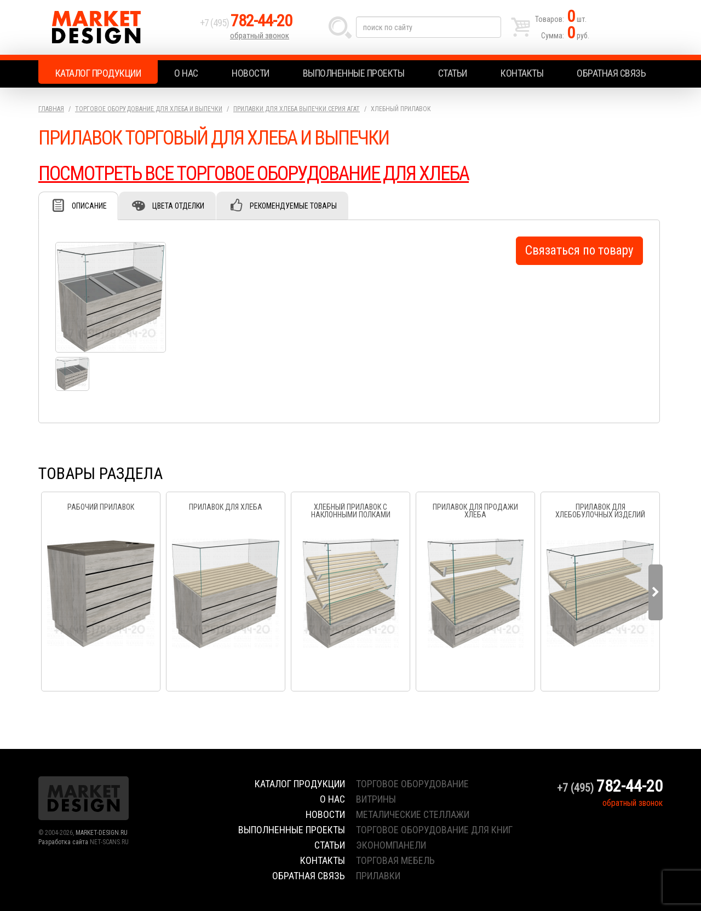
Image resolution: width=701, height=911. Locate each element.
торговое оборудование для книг (434, 829)
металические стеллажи (412, 814)
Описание (89, 205)
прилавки (378, 875)
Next (655, 592)
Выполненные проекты (354, 73)
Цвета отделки (178, 205)
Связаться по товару (579, 250)
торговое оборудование (412, 783)
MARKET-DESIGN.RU (102, 833)
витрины (376, 799)
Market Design (116, 27)
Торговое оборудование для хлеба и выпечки (148, 109)
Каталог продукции (98, 73)
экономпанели (391, 845)
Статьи (452, 73)
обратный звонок (259, 36)
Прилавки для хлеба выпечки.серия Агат (296, 109)
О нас (186, 73)
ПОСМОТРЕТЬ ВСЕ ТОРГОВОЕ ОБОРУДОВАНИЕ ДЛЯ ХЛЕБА (253, 173)
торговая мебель (395, 860)
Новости (250, 73)
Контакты (522, 73)
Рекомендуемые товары (293, 205)
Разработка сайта (63, 842)
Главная (51, 109)
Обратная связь (611, 73)
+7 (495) (246, 22)
